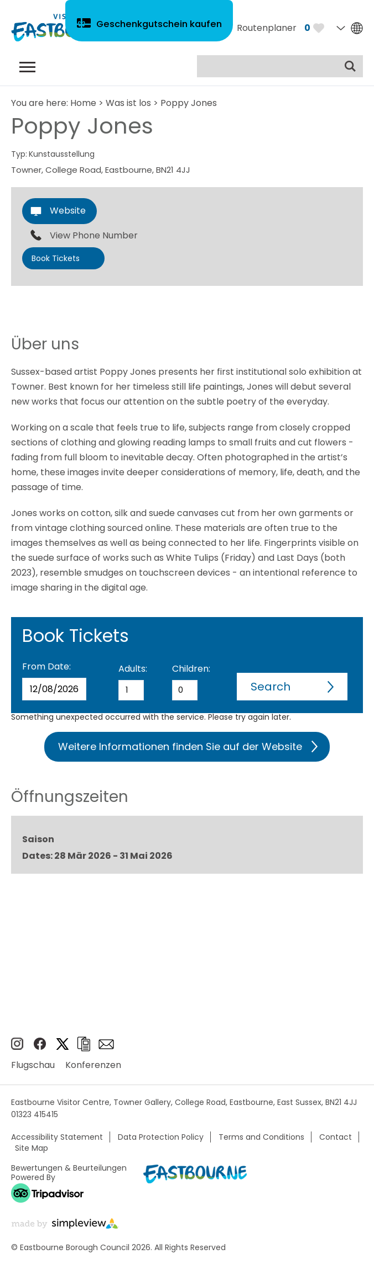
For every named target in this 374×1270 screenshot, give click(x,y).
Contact (335, 1137)
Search (270, 686)
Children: (191, 668)
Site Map (31, 1148)
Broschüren (83, 1044)
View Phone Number (94, 236)
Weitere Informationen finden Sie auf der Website (180, 746)
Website (68, 210)
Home (83, 103)
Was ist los (128, 103)
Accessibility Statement (57, 1137)
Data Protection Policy (161, 1137)
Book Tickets (56, 258)
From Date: (46, 666)
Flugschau (33, 1065)
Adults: (132, 668)
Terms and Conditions (261, 1137)
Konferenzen (93, 1065)
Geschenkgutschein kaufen (160, 26)
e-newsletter (106, 1044)
